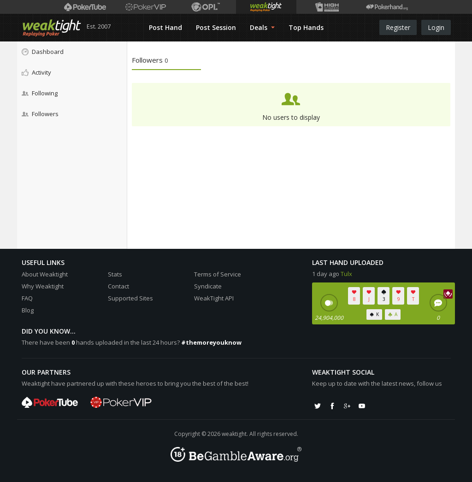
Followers (40, 114)
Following (40, 93)
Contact (118, 286)
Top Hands (306, 27)
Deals (262, 27)
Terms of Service (217, 274)
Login (436, 27)
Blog (28, 310)
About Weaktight (45, 274)
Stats (115, 274)
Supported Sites (130, 298)
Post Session (216, 27)
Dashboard (43, 51)
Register (398, 27)
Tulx (346, 274)
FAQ (27, 298)
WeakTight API (214, 298)
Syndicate (208, 286)
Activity (36, 72)
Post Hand (165, 27)
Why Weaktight (43, 286)
